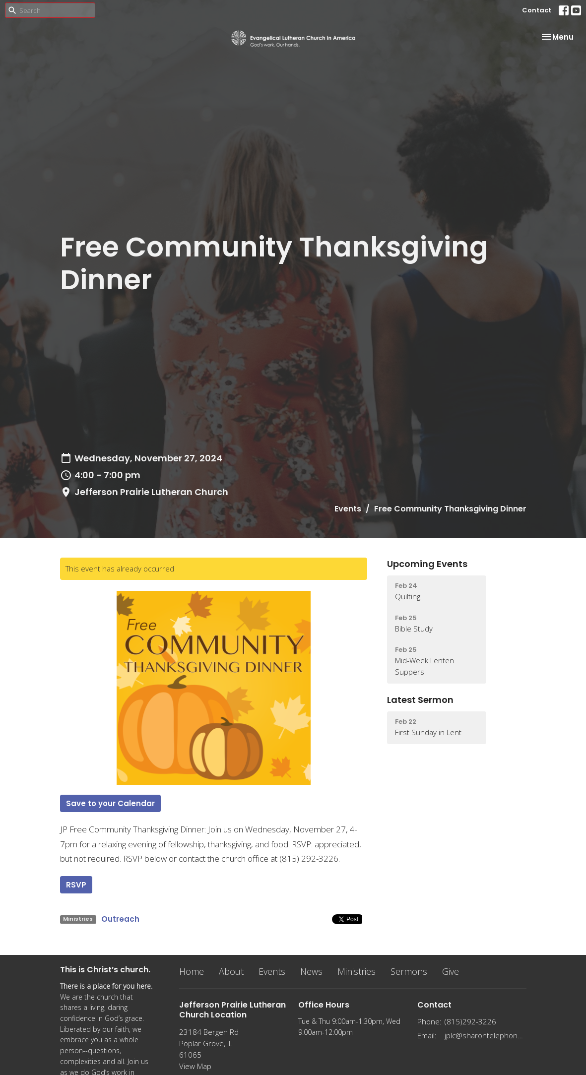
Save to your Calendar (110, 803)
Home (191, 971)
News (311, 971)
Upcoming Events (427, 564)
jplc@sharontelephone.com (485, 1035)
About (231, 971)
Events (347, 508)
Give (450, 971)
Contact (536, 10)
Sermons (409, 971)
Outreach (120, 919)
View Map (195, 1066)
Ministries (356, 971)
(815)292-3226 (470, 1021)
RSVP (76, 885)
